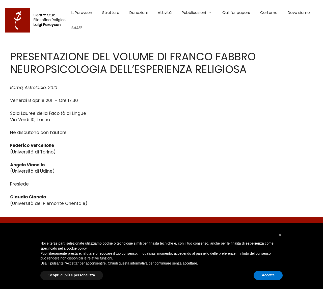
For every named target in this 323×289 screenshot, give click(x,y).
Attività (165, 12)
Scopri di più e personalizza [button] (71, 275)
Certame (269, 12)
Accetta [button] (268, 275)
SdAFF (76, 27)
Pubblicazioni (199, 12)
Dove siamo (299, 12)
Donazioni (138, 12)
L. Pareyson (81, 12)
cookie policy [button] (77, 248)
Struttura (110, 12)
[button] (280, 235)
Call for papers (236, 12)
